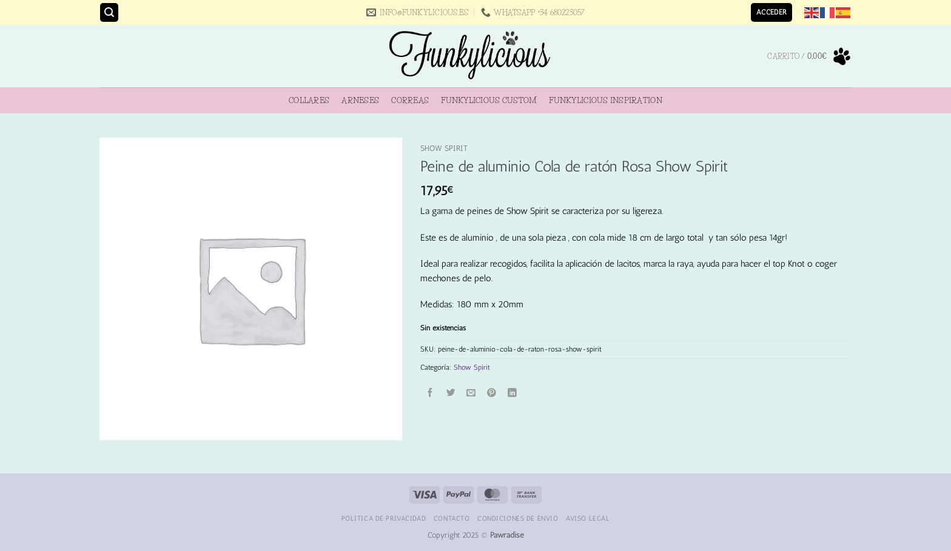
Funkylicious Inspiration (605, 100)
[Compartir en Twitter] (451, 393)
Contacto (452, 518)
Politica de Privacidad (383, 518)
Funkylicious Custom (489, 100)
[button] (109, 12)
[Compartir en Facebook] (431, 393)
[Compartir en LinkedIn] (512, 393)
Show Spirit (444, 148)
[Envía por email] (471, 393)
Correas (410, 100)
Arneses (360, 100)
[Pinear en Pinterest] (491, 393)
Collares (309, 100)
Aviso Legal (588, 518)
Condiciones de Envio (517, 518)
